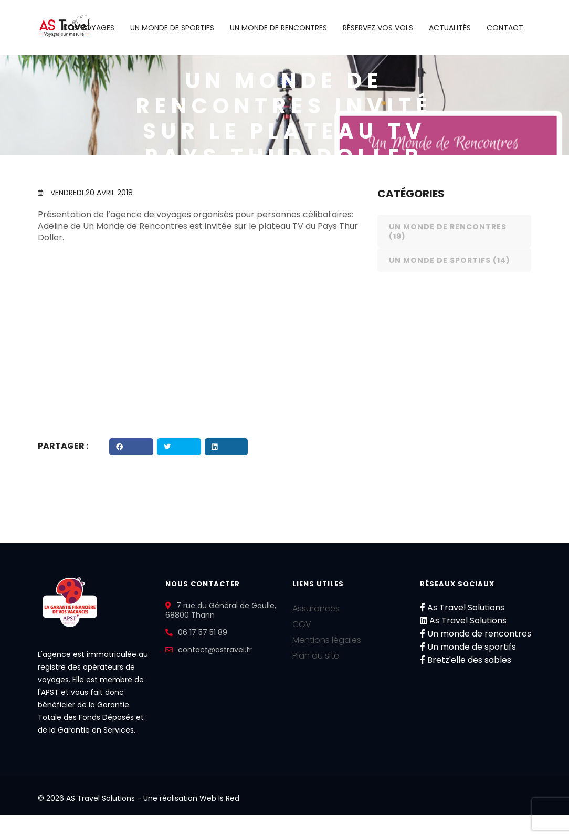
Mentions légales (326, 640)
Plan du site (315, 656)
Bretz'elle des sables (465, 660)
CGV (301, 624)
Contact (505, 28)
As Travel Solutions (462, 607)
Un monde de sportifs (172, 28)
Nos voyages (88, 28)
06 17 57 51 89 (202, 632)
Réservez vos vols (378, 28)
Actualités (450, 28)
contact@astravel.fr (215, 649)
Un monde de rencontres (278, 28)
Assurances (316, 608)
